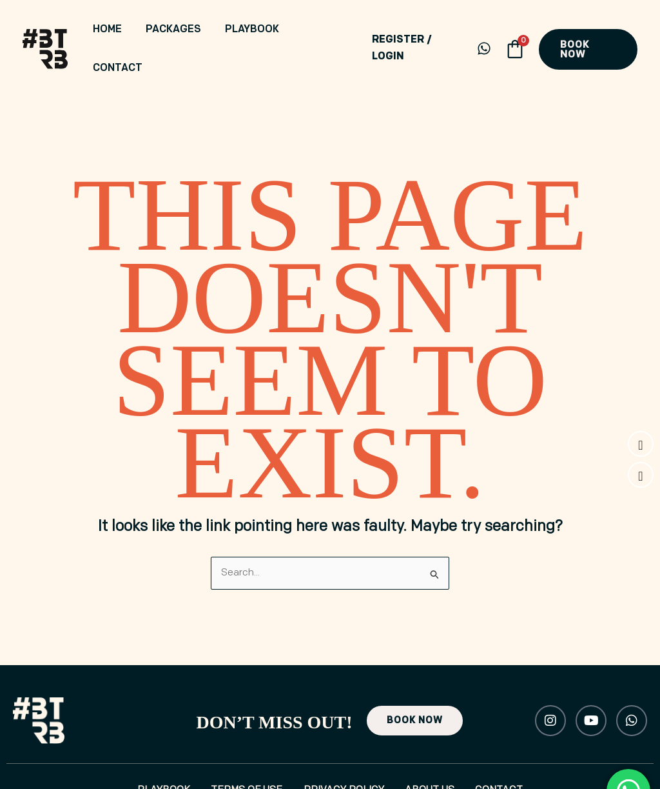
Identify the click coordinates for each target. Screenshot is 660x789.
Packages (184, 30)
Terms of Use (240, 755)
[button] (587, 30)
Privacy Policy (344, 755)
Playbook (255, 30)
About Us (436, 755)
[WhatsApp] (482, 30)
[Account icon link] (414, 30)
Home (126, 30)
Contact (322, 30)
